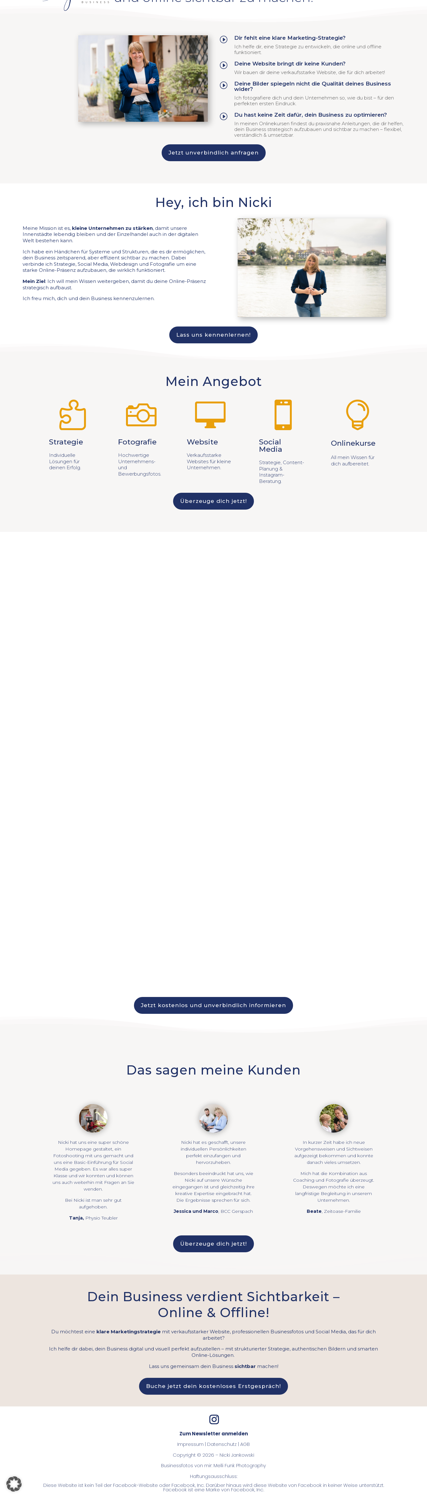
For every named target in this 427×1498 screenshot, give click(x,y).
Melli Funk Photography (240, 1465)
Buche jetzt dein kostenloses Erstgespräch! (213, 1386)
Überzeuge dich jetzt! (213, 501)
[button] (14, 1484)
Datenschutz (222, 1444)
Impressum (190, 1444)
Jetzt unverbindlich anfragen (214, 152)
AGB (245, 1444)
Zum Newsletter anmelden (213, 1433)
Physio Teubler (101, 1218)
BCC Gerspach (236, 1211)
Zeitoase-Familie (342, 1211)
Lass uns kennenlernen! (213, 335)
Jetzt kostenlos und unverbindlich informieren (213, 1005)
